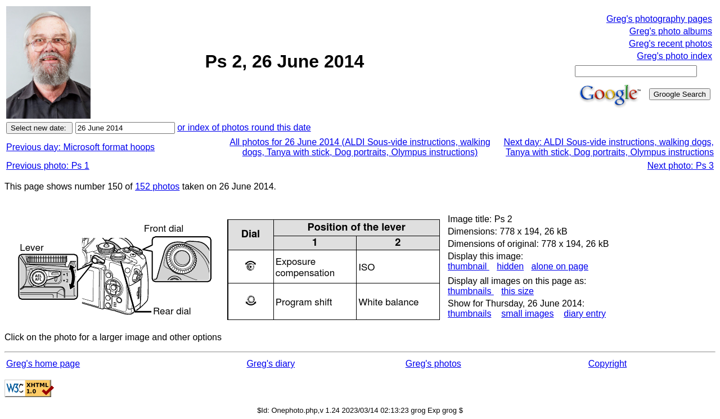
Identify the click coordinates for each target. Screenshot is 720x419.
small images (527, 313)
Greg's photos (433, 363)
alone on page (560, 266)
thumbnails (471, 291)
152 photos (157, 186)
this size (517, 291)
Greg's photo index (674, 56)
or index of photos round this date (244, 127)
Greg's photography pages (659, 19)
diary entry (585, 313)
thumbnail (468, 266)
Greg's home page (43, 363)
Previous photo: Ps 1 (47, 165)
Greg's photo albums (670, 31)
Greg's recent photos (670, 43)
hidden (510, 266)
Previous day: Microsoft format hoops (80, 147)
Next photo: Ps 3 (680, 165)
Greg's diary (270, 363)
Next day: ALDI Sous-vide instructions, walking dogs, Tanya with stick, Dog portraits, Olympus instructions (608, 147)
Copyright (607, 363)
